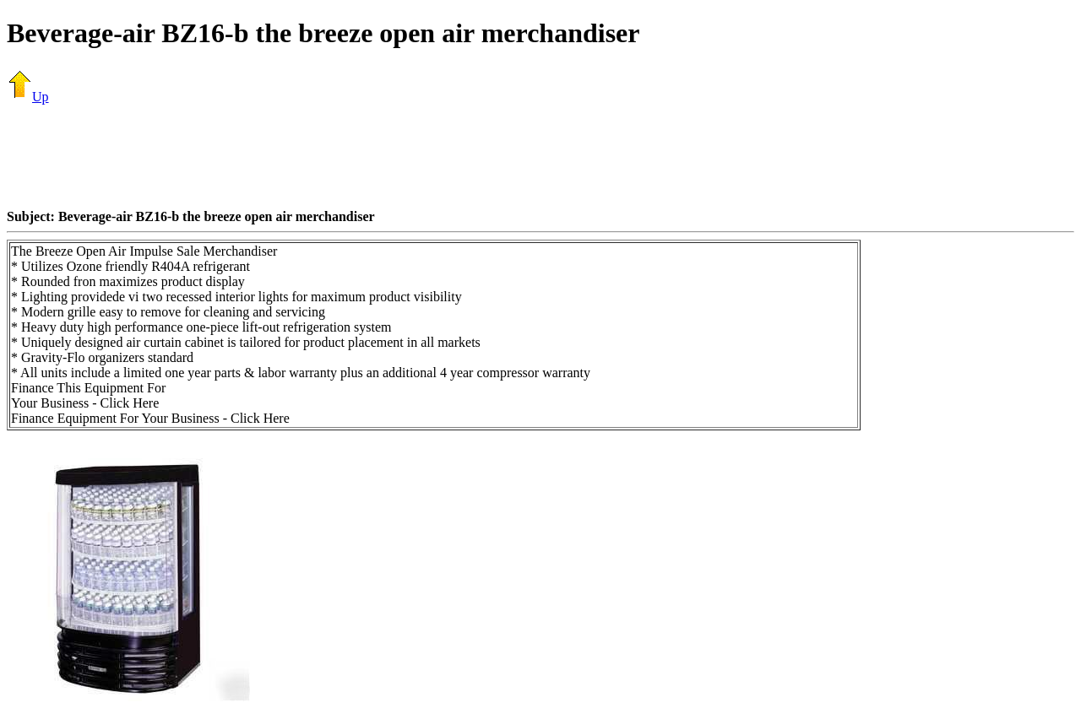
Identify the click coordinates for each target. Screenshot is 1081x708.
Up (28, 96)
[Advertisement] (540, 156)
